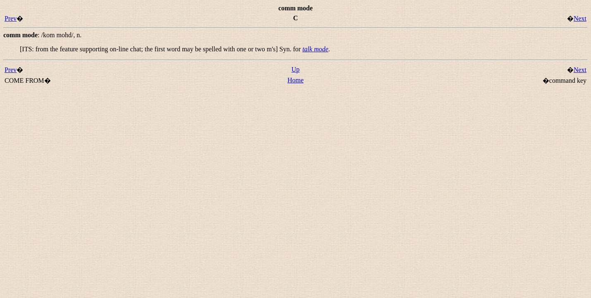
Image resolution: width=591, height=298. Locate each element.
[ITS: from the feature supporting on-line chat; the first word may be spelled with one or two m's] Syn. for (161, 49)
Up (296, 69)
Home (295, 80)
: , (42, 34)
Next (580, 18)
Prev (11, 18)
